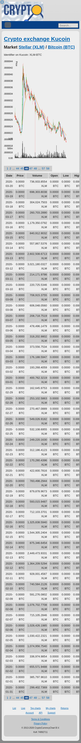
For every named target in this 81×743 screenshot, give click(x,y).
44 (17, 168)
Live (23, 708)
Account (30, 713)
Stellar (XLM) (31, 47)
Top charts (35, 708)
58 (47, 168)
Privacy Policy (40, 723)
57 (43, 168)
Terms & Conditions (40, 719)
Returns (64, 708)
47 (30, 168)
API (41, 713)
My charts (51, 708)
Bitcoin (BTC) (61, 47)
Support (51, 713)
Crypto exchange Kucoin (37, 39)
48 (35, 168)
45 (22, 168)
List (14, 708)
